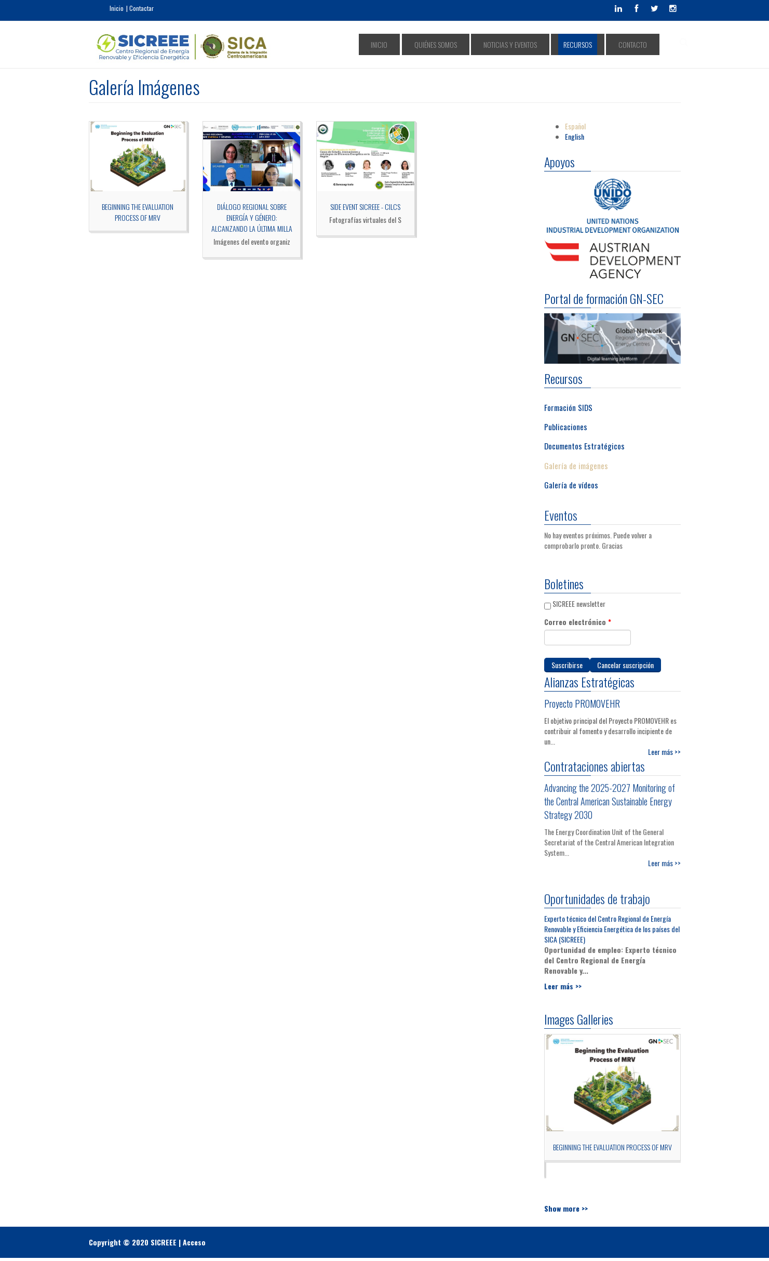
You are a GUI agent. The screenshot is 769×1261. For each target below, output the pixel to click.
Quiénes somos (476, 44)
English (574, 136)
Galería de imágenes (576, 465)
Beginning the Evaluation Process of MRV (137, 212)
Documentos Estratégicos (584, 446)
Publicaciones (565, 426)
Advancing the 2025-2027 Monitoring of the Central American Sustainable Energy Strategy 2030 (609, 796)
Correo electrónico (577, 622)
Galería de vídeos (571, 484)
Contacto (638, 44)
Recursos (595, 44)
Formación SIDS (568, 407)
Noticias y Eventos (539, 44)
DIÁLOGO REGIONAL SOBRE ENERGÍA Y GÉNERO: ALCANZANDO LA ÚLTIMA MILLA (251, 217)
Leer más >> (664, 751)
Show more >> (566, 1208)
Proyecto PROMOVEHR (582, 703)
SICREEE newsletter (578, 603)
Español (575, 126)
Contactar (141, 8)
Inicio (117, 8)
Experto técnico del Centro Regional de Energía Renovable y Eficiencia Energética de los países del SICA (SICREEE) (612, 924)
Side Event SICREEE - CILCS (365, 206)
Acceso (194, 1242)
